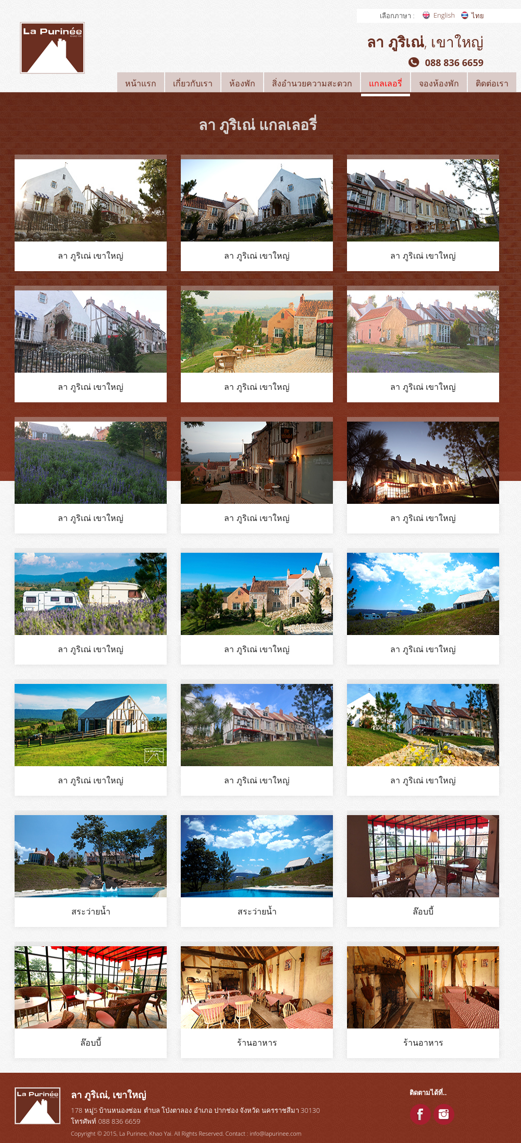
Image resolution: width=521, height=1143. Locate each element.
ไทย (478, 15)
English (444, 15)
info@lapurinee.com (275, 1133)
